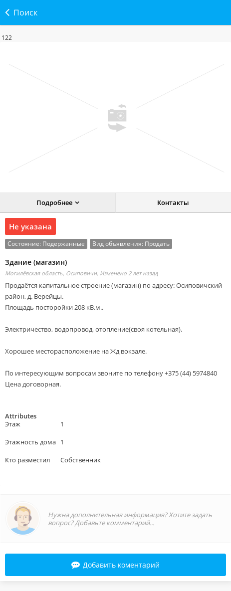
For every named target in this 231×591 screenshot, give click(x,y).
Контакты (173, 202)
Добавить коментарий (115, 565)
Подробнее (54, 202)
